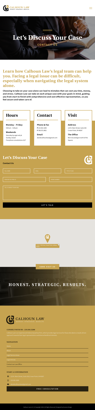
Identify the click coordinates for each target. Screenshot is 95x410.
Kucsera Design (67, 408)
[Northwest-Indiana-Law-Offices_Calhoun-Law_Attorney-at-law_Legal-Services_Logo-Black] (25, 318)
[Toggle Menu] (90, 8)
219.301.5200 (15, 382)
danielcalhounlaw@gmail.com (21, 385)
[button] (47, 238)
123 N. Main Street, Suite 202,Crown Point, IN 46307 (27, 378)
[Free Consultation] (47, 390)
